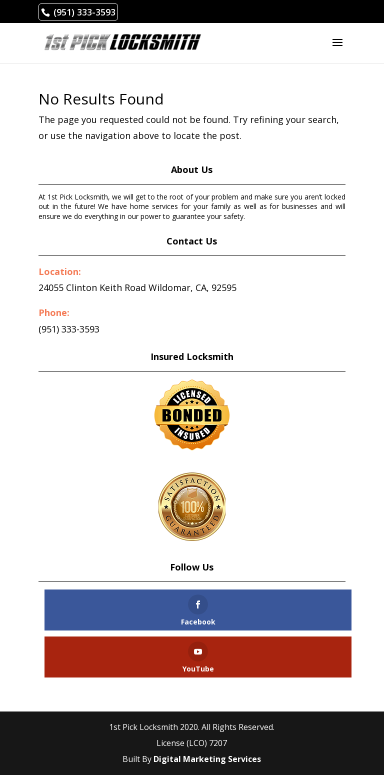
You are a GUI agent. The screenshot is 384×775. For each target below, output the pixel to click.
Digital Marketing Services (207, 759)
